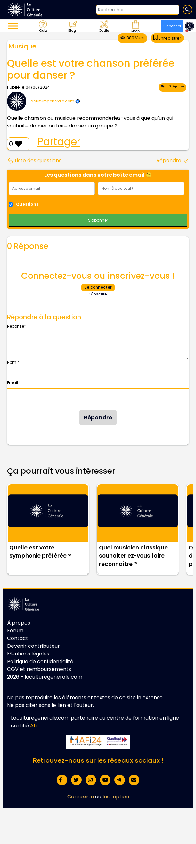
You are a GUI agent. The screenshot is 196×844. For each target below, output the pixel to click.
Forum (15, 630)
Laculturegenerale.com (51, 101)
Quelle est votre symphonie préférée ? (40, 552)
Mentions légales (28, 653)
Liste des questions (34, 160)
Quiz (42, 26)
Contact (17, 638)
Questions (27, 204)
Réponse (16, 326)
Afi (33, 725)
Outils (103, 26)
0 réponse (172, 87)
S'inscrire (98, 294)
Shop (134, 26)
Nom (13, 362)
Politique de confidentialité (40, 661)
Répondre (172, 160)
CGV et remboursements (39, 669)
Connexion (80, 796)
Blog (72, 26)
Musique (22, 46)
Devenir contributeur (33, 646)
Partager (58, 141)
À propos (18, 623)
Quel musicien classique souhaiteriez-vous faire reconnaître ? (133, 556)
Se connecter (98, 287)
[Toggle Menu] (13, 26)
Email (14, 382)
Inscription (115, 796)
